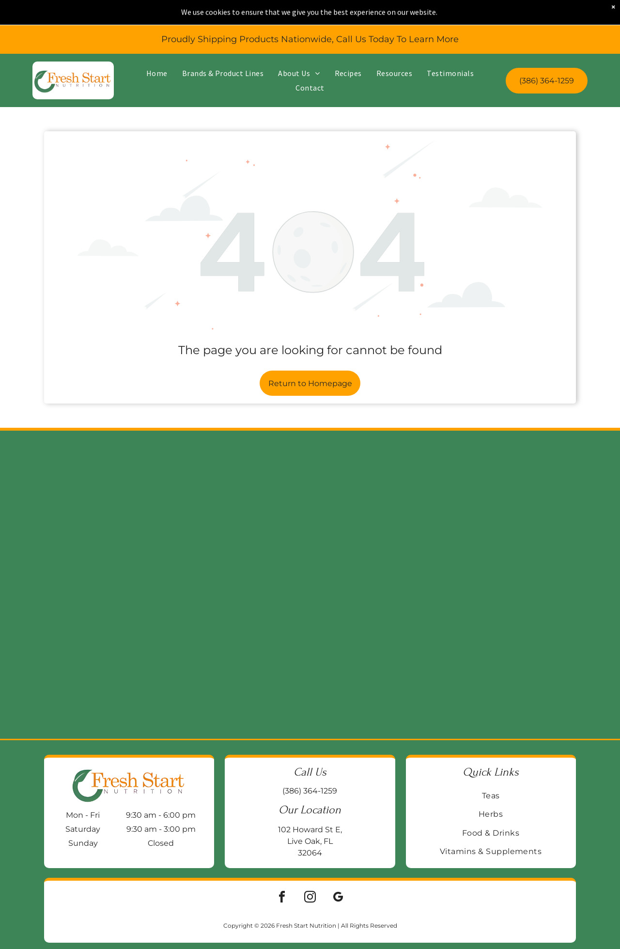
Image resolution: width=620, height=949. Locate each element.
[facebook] (282, 898)
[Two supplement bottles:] (386, 584)
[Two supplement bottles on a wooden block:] (81, 584)
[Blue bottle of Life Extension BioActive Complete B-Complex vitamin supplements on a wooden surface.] (538, 584)
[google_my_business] (338, 898)
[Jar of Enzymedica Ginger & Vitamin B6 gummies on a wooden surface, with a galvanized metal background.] (233, 584)
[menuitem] (157, 53)
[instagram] (310, 898)
